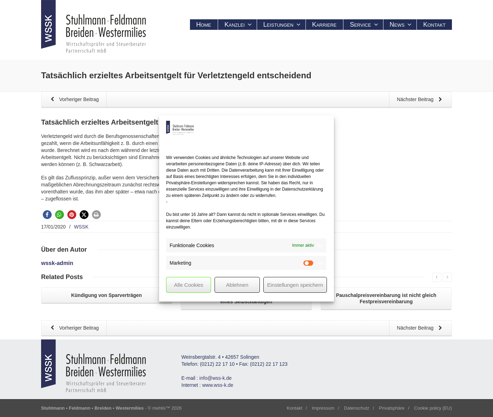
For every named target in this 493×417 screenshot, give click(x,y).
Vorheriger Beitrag (73, 100)
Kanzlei (238, 24)
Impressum (323, 408)
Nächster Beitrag (420, 100)
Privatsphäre (392, 408)
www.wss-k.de (218, 385)
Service (364, 24)
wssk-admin (57, 263)
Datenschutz (356, 408)
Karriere (324, 24)
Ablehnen (237, 285)
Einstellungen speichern (295, 285)
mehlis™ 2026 (167, 408)
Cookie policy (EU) (433, 408)
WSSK (81, 227)
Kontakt (434, 24)
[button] (47, 214)
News (401, 24)
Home (203, 24)
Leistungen (282, 24)
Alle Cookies (188, 285)
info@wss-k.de (215, 378)
